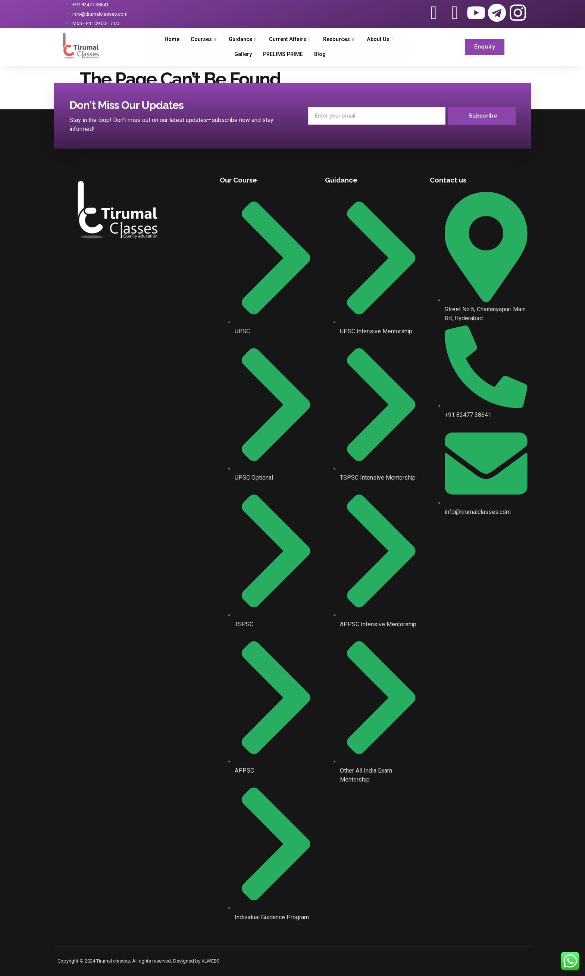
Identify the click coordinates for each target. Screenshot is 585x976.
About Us (385, 39)
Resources (342, 39)
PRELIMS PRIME (283, 54)
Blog (321, 54)
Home (167, 39)
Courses (200, 39)
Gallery (242, 54)
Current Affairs (291, 39)
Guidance (240, 39)
